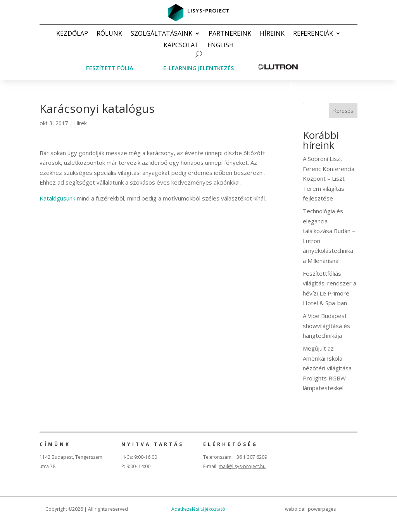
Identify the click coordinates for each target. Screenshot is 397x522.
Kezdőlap (72, 34)
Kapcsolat (181, 45)
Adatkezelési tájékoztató (198, 509)
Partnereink (230, 34)
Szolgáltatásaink (161, 34)
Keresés (343, 110)
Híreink (272, 34)
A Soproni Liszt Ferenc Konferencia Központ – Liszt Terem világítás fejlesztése (328, 178)
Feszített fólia (109, 68)
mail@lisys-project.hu (242, 466)
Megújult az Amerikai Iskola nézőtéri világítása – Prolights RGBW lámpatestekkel (329, 368)
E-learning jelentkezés (198, 68)
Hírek (80, 123)
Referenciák (313, 34)
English (220, 45)
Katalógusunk (57, 198)
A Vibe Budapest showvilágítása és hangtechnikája (326, 325)
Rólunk (109, 34)
